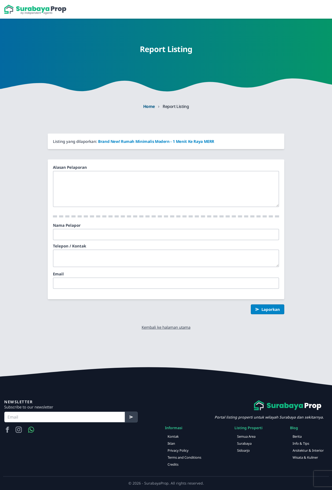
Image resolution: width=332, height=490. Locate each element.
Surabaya (244, 443)
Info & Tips (301, 443)
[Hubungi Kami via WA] (31, 430)
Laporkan (267, 309)
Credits (173, 464)
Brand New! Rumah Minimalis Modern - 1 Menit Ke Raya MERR (156, 141)
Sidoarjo (243, 450)
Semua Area (246, 436)
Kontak (173, 436)
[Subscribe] (131, 417)
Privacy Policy (178, 450)
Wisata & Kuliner (305, 457)
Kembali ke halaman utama (166, 327)
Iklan (171, 443)
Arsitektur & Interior (308, 450)
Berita (297, 436)
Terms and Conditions (184, 457)
